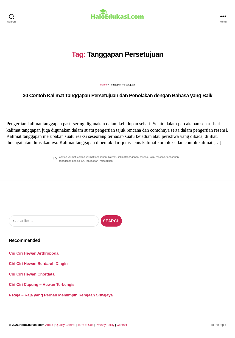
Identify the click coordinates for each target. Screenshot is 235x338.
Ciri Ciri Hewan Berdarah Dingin (38, 264)
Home (103, 85)
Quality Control (65, 326)
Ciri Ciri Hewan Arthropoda (34, 254)
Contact (122, 326)
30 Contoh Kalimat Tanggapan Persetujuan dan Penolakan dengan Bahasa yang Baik (117, 96)
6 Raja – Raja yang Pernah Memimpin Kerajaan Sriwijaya (61, 296)
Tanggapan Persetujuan (99, 161)
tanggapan (172, 157)
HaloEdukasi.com (32, 326)
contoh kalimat (67, 157)
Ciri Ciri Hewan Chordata (32, 275)
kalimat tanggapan (128, 157)
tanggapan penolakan (71, 161)
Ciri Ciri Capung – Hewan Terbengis (42, 285)
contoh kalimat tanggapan (92, 157)
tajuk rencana (157, 157)
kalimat (112, 157)
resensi (144, 157)
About (49, 326)
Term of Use (85, 326)
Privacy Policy (105, 326)
